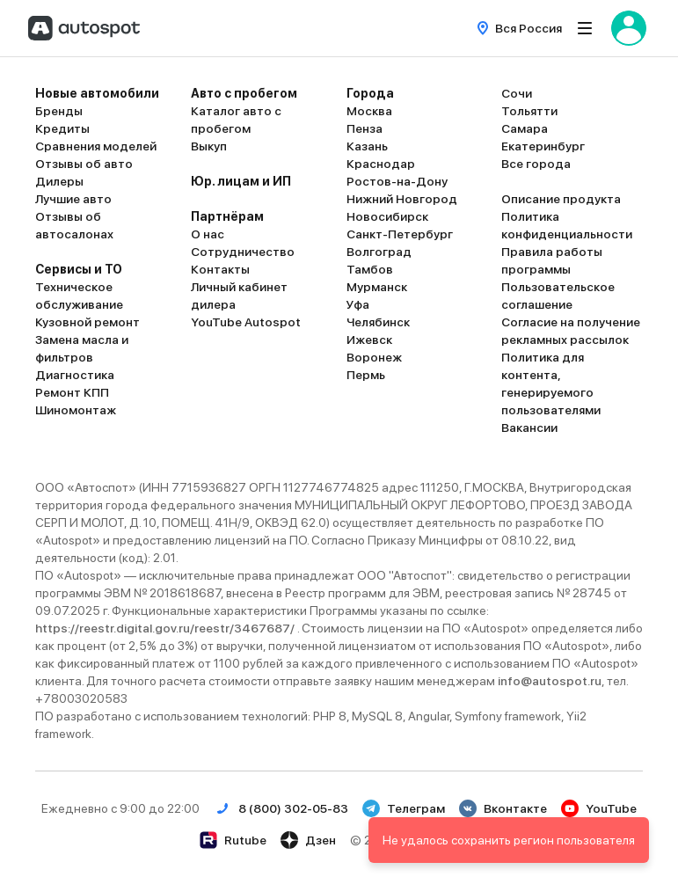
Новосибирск (387, 216)
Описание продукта (561, 199)
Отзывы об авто (84, 164)
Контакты (220, 269)
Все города (536, 164)
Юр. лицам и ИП (241, 181)
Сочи (516, 93)
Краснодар (380, 164)
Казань (367, 146)
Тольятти (529, 111)
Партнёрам (227, 216)
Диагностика (74, 375)
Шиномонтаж (75, 410)
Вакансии (529, 427)
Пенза (364, 128)
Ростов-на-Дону (397, 181)
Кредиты (62, 128)
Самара (524, 128)
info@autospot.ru (549, 681)
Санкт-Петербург (399, 234)
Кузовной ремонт (87, 322)
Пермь (365, 375)
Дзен (308, 840)
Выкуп (209, 146)
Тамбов (369, 269)
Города (370, 93)
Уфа (357, 304)
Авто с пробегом (244, 93)
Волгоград (379, 252)
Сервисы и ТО (78, 269)
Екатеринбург (543, 146)
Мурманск (376, 287)
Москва (369, 111)
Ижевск (369, 340)
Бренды (59, 111)
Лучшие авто (73, 199)
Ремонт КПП (72, 392)
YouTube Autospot (246, 322)
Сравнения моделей (96, 146)
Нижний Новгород (401, 199)
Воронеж (374, 357)
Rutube (233, 840)
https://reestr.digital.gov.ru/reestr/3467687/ (166, 628)
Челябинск (378, 322)
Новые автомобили (97, 93)
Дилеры (59, 181)
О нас (207, 234)
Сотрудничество (243, 252)
